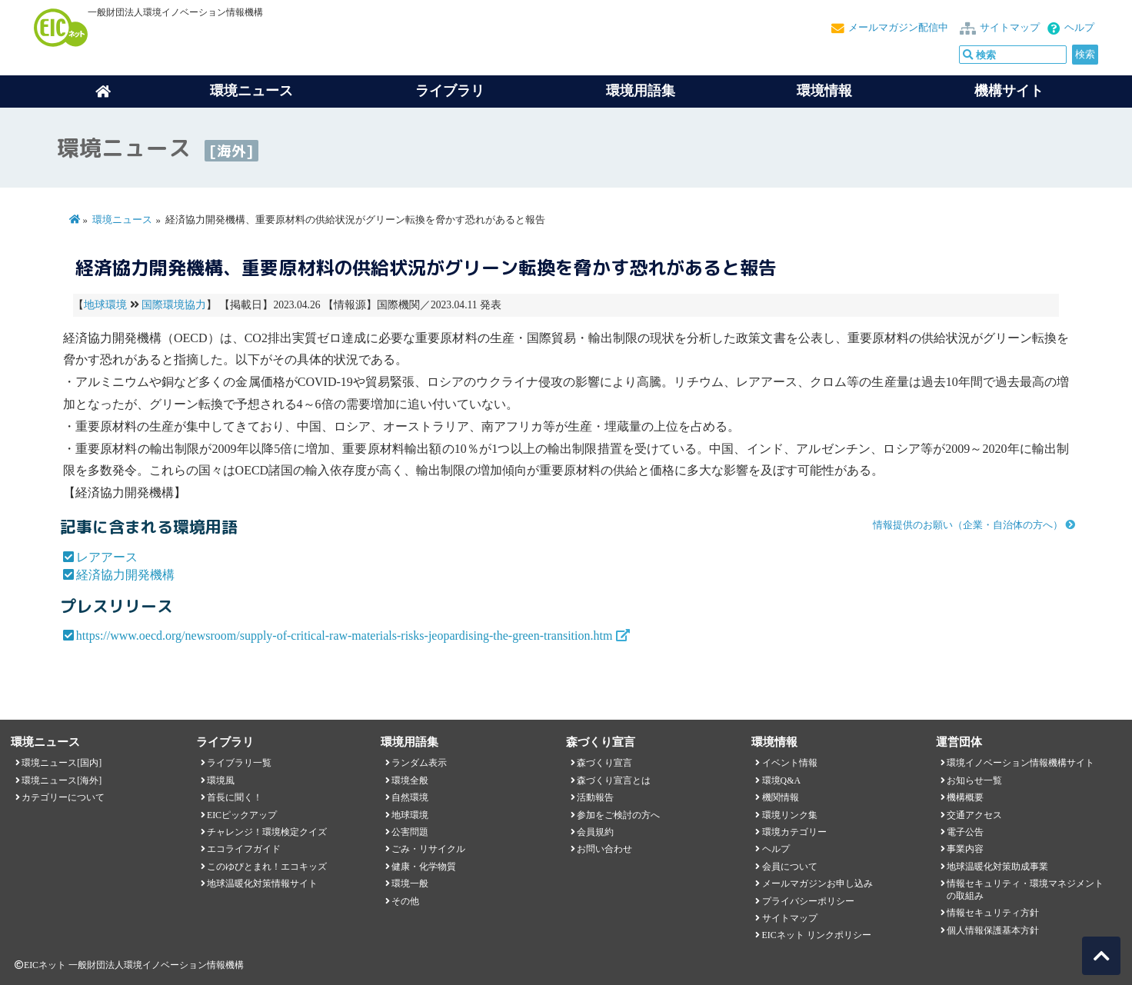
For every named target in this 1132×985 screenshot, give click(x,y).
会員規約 (595, 832)
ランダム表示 (419, 762)
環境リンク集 (789, 815)
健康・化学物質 (423, 866)
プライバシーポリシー (808, 901)
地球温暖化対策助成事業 (997, 866)
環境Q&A (781, 780)
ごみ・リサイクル (428, 849)
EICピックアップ (242, 815)
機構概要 (965, 797)
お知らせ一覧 (974, 780)
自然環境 (409, 797)
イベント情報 (789, 762)
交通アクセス (974, 815)
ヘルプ (1079, 27)
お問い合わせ (604, 849)
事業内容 (965, 849)
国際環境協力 (174, 305)
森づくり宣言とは (614, 780)
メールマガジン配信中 (898, 27)
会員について (789, 866)
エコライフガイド (244, 849)
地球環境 (105, 305)
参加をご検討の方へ (618, 815)
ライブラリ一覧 (239, 762)
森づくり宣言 (604, 762)
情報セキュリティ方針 (993, 912)
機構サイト (1009, 90)
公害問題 (409, 832)
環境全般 (409, 780)
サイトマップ (1010, 27)
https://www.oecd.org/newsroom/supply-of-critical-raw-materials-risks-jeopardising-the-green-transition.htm (344, 635)
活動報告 (595, 797)
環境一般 (409, 883)
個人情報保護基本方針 (993, 930)
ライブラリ (449, 90)
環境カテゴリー (794, 832)
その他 (405, 901)
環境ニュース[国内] (62, 762)
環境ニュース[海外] (62, 780)
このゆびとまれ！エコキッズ (267, 866)
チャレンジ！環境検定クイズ (267, 832)
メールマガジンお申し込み (817, 883)
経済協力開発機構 (125, 574)
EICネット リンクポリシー (816, 935)
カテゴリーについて (63, 797)
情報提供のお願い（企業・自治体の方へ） (968, 525)
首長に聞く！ (234, 797)
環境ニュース (122, 220)
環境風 (221, 780)
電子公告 (965, 832)
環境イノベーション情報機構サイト (1020, 762)
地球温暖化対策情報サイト (262, 883)
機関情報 (780, 797)
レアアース (107, 557)
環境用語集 (640, 90)
